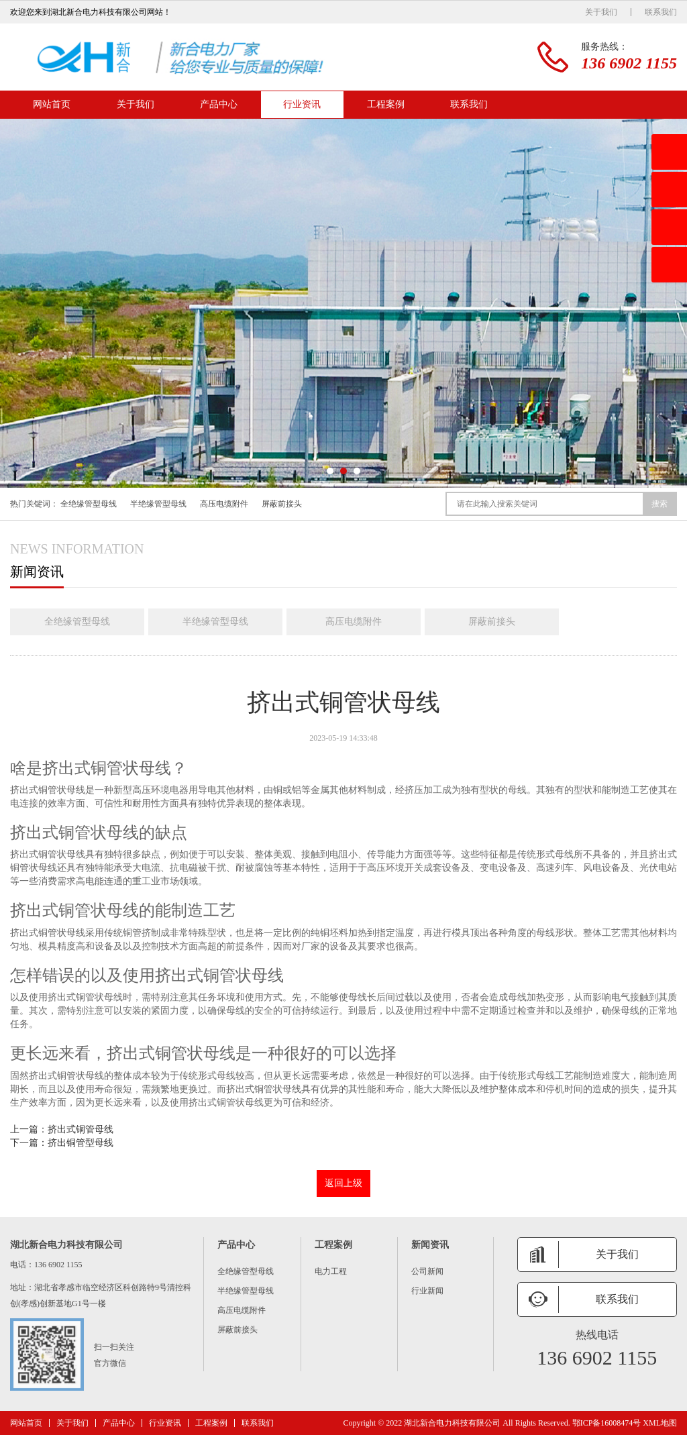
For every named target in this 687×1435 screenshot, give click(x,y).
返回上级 (343, 1183)
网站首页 (51, 104)
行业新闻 (427, 1290)
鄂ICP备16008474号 (606, 1423)
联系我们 (661, 12)
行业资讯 (302, 104)
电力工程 (331, 1271)
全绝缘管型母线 (88, 504)
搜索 (659, 504)
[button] (330, 471)
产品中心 (218, 104)
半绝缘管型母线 (158, 504)
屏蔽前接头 (282, 504)
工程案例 (386, 104)
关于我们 (601, 12)
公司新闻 (427, 1271)
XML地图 (660, 1423)
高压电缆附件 (224, 504)
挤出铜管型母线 (80, 1143)
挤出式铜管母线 (80, 1129)
